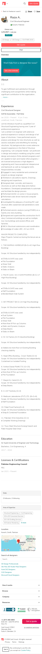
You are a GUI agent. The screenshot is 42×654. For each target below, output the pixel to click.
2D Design (5, 40)
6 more (23, 523)
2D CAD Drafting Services (12, 519)
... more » (4, 97)
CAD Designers (6, 572)
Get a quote (21, 45)
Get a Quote (34, 3)
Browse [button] (21, 591)
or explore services (31, 627)
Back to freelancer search (11, 11)
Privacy (7, 642)
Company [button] (21, 597)
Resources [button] (21, 602)
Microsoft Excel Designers (10, 575)
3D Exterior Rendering (11, 523)
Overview (5, 55)
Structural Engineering (11, 513)
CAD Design (16, 40)
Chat (21, 50)
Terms (14, 642)
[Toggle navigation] (5, 3)
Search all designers (9, 555)
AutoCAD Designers (8, 569)
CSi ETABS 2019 (27, 40)
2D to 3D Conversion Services (13, 516)
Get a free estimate (11, 71)
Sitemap (21, 642)
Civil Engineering (26, 513)
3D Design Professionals (9, 564)
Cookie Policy (25, 650)
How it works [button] (21, 585)
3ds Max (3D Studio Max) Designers (13, 567)
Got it (6, 649)
